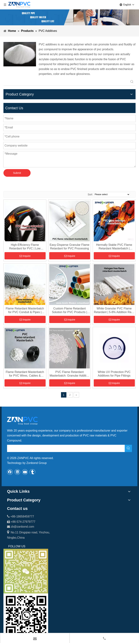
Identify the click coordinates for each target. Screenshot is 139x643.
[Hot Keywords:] (132, 81)
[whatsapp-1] (25, 615)
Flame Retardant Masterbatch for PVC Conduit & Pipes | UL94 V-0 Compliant (25, 310)
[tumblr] (32, 472)
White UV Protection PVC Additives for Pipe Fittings (114, 373)
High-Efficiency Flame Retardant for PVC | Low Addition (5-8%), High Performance (25, 246)
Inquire (25, 255)
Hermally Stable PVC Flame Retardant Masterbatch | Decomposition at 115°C (114, 246)
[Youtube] (25, 472)
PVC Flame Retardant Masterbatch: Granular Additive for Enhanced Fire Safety (69, 373)
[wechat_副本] (25, 571)
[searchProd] (65, 81)
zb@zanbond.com (22, 526)
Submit (17, 172)
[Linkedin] (17, 472)
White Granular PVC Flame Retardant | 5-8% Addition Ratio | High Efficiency (114, 310)
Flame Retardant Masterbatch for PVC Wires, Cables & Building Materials (25, 373)
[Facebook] (10, 472)
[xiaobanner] (69, 17)
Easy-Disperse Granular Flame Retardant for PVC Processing (69, 246)
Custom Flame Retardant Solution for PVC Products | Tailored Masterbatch (69, 310)
